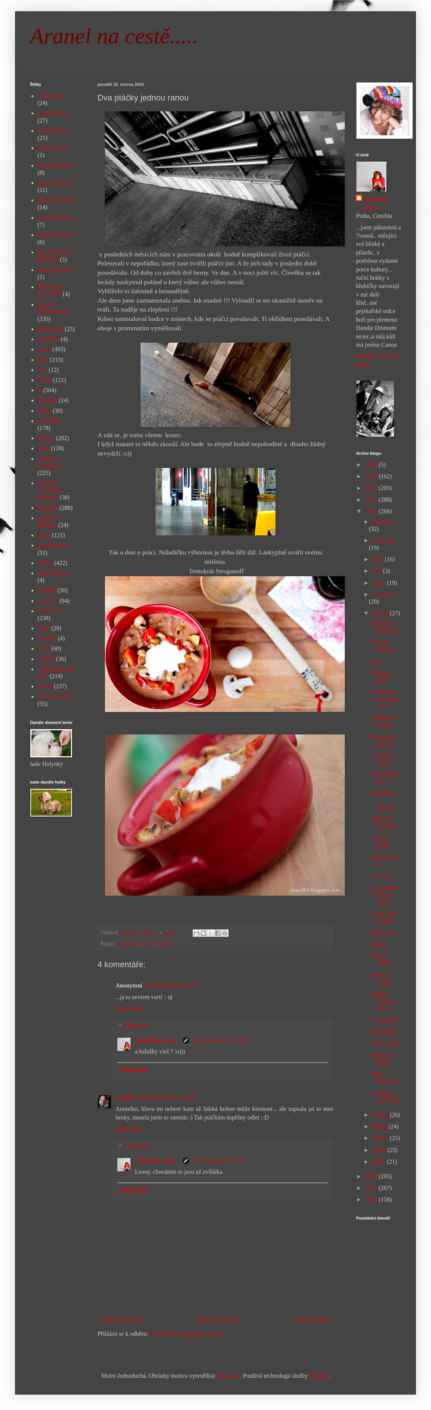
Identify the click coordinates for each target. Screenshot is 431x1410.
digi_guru (228, 1376)
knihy (44, 411)
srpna (380, 583)
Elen (42, 360)
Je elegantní (385, 1020)
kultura (45, 438)
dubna (381, 1126)
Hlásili (379, 944)
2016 (372, 499)
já (39, 390)
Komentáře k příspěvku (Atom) (187, 1334)
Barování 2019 (55, 270)
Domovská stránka (218, 1319)
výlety (44, 686)
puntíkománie (53, 545)
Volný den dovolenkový (385, 699)
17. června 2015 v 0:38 (219, 1160)
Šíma (43, 628)
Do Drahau (384, 1031)
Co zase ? (382, 876)
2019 (372, 465)
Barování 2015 (55, 217)
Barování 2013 (55, 183)
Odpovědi (136, 1025)
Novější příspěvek (121, 1319)
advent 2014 (52, 113)
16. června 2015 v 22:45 (166, 1097)
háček (44, 380)
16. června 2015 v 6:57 (172, 985)
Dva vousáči (386, 1043)
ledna (380, 1161)
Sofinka (46, 590)
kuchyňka (126, 944)
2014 (372, 1176)
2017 (372, 488)
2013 (372, 1188)
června (381, 613)
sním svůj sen (53, 573)
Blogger (318, 1376)
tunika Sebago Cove (382, 1001)
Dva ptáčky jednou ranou (384, 895)
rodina (45, 563)
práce (145, 944)
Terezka (46, 638)
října (379, 559)
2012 (372, 1199)
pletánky (47, 508)
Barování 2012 (55, 165)
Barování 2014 (55, 200)
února (380, 1150)
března (381, 1138)
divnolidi (48, 339)
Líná (376, 661)
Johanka (47, 400)
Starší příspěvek (312, 1319)
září (378, 571)
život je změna (54, 696)
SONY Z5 (49, 611)
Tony (43, 648)
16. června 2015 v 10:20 (221, 1040)
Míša (43, 448)
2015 (372, 511)
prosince (383, 521)
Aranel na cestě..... (114, 36)
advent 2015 (52, 130)
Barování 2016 (55, 235)
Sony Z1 (163, 944)
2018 (372, 476)
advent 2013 (52, 96)
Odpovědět (128, 1008)
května (381, 1115)
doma (44, 349)
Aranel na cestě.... (157, 1040)
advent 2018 (52, 148)
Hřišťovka (383, 933)
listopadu (384, 540)
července (383, 594)
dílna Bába (50, 329)
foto (42, 370)
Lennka (125, 1097)
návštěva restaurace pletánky (49, 490)
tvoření (45, 659)
